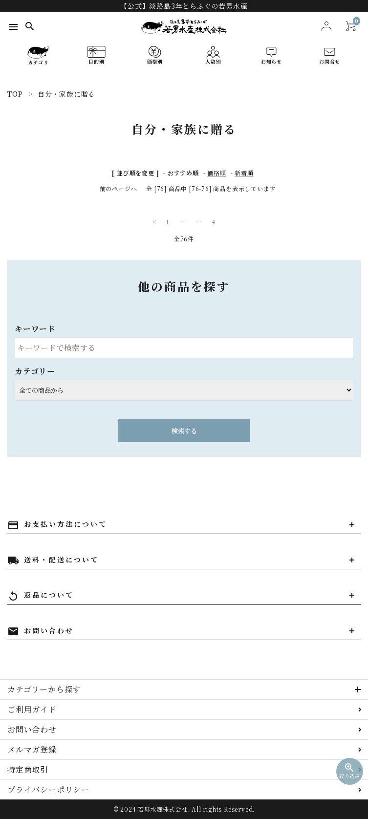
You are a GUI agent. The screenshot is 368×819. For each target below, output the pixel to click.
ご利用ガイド (32, 709)
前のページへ (118, 188)
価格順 (216, 173)
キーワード (35, 328)
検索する (184, 430)
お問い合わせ (32, 729)
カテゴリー (35, 371)
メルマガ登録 (32, 749)
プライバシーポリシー (48, 789)
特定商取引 (27, 769)
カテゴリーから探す (44, 689)
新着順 (244, 173)
